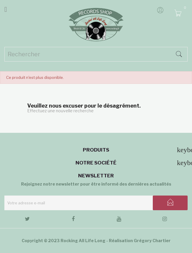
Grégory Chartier (152, 240)
